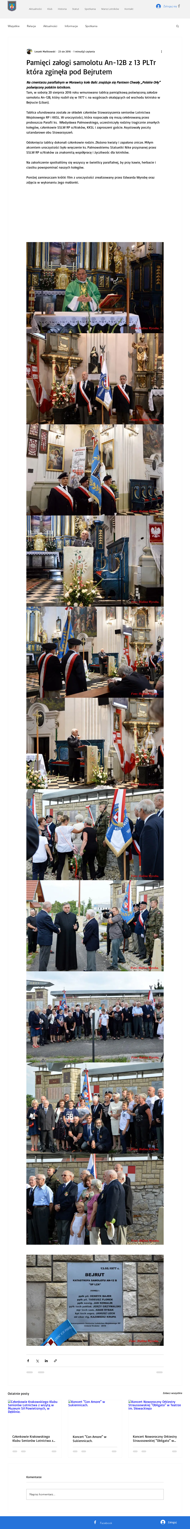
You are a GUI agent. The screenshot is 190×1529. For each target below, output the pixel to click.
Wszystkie (13, 26)
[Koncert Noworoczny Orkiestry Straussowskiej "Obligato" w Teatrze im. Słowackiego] (155, 1415)
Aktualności (50, 26)
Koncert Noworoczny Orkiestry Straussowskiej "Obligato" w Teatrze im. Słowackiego (155, 1438)
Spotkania (91, 26)
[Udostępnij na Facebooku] (28, 1360)
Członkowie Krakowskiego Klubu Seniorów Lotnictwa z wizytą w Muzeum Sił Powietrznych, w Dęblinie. (32, 1438)
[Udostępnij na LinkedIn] (46, 1360)
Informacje (71, 26)
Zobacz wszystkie (172, 1393)
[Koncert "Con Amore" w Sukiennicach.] (95, 1415)
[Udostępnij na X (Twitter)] (37, 1360)
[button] (177, 25)
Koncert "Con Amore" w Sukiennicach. (90, 1439)
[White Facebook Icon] (95, 1522)
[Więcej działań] (161, 51)
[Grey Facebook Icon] (179, 6)
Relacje (31, 26)
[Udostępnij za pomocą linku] (55, 1360)
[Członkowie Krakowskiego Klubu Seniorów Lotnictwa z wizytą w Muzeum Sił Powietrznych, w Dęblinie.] (35, 1415)
